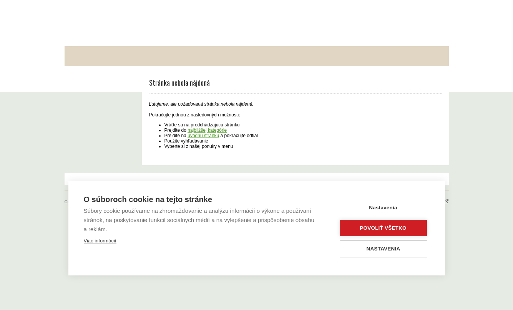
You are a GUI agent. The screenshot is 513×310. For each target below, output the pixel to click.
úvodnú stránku (203, 135)
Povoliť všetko (383, 228)
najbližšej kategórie (207, 130)
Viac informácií (100, 241)
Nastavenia (383, 208)
